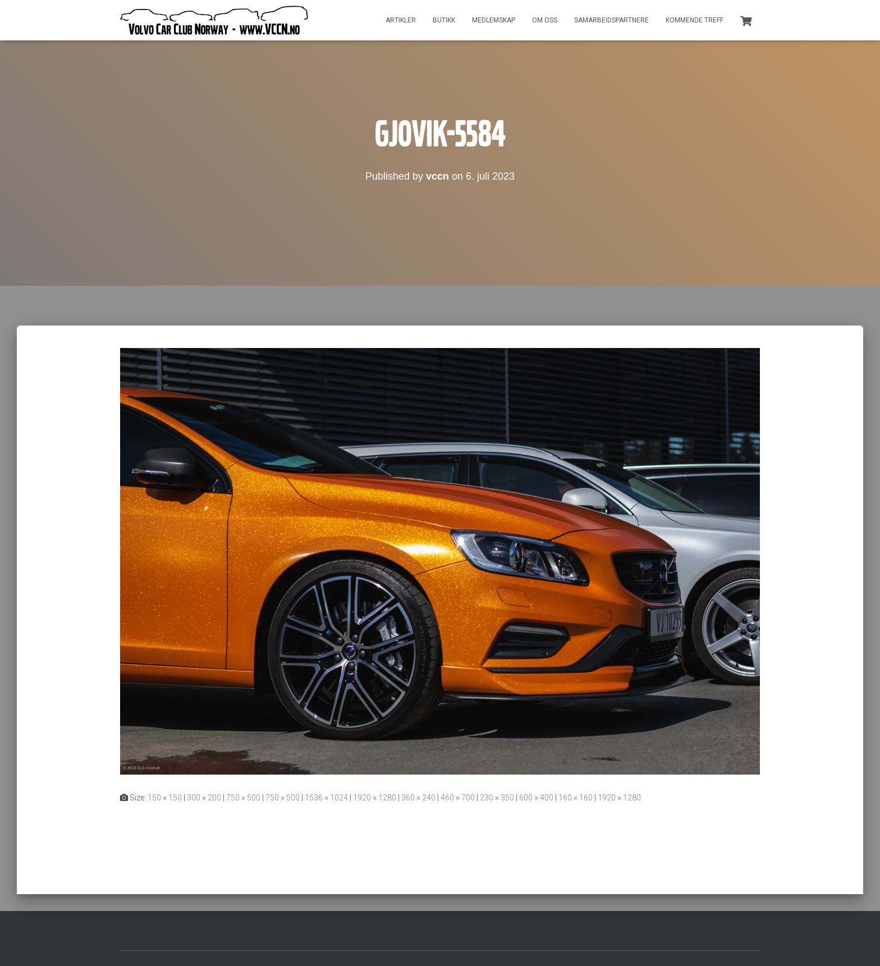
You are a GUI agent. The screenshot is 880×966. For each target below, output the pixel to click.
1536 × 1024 (326, 797)
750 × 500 (243, 797)
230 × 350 (497, 797)
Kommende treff (694, 20)
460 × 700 (458, 797)
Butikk (444, 20)
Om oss (544, 20)
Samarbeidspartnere (611, 20)
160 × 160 (575, 797)
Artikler (401, 20)
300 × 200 (204, 797)
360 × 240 (418, 797)
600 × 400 (536, 797)
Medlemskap (493, 20)
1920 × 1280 (374, 797)
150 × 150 (165, 797)
